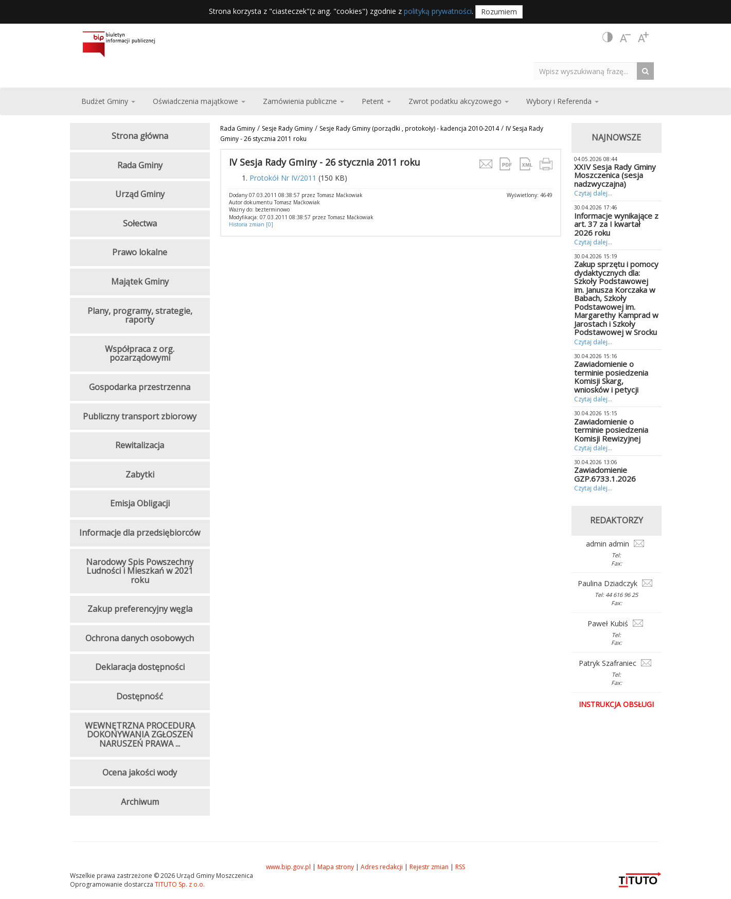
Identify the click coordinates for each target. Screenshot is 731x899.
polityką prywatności (438, 11)
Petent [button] (376, 101)
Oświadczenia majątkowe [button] (199, 101)
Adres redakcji (382, 866)
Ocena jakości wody (139, 772)
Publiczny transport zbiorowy (140, 416)
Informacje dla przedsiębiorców (139, 532)
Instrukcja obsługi (616, 704)
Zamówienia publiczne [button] (303, 101)
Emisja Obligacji (140, 503)
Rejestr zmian (429, 866)
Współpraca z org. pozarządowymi (139, 353)
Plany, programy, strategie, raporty (139, 315)
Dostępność (139, 696)
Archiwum (140, 801)
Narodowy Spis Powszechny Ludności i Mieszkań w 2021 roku (139, 571)
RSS (460, 866)
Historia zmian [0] (251, 224)
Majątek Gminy (140, 281)
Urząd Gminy (140, 194)
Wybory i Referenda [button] (562, 101)
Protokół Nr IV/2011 (282, 178)
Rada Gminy (237, 128)
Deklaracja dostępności (140, 667)
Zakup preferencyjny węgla (139, 608)
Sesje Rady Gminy (287, 128)
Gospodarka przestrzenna (139, 387)
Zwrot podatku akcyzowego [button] (458, 101)
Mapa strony (335, 866)
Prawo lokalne (139, 252)
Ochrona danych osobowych (139, 638)
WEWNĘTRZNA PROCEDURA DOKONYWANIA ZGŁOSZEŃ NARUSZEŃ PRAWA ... (140, 734)
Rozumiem (499, 11)
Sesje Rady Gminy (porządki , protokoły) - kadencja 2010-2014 (409, 128)
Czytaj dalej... (593, 193)
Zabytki (140, 474)
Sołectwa (140, 223)
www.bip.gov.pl (288, 866)
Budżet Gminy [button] (108, 101)
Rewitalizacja (139, 445)
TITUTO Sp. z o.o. (179, 884)
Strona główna (140, 136)
